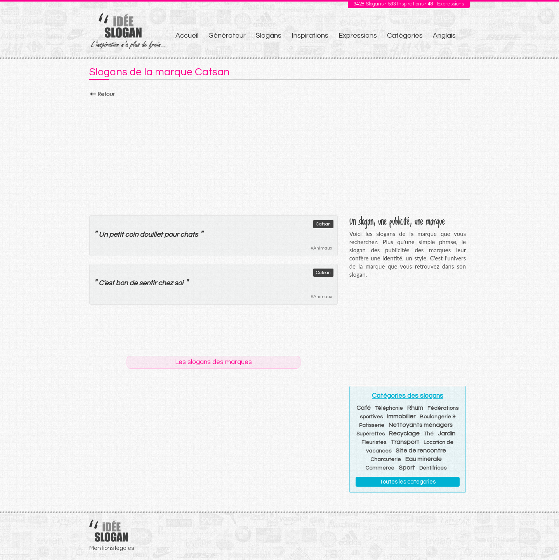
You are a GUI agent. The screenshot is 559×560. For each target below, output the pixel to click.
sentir (147, 283)
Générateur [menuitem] (227, 35)
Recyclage (404, 433)
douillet (151, 234)
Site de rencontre (421, 450)
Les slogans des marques (213, 362)
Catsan (323, 224)
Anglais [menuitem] (444, 35)
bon (122, 283)
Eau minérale (423, 459)
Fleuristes (373, 442)
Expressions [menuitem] (358, 35)
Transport (405, 442)
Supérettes (370, 434)
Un (103, 234)
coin (131, 234)
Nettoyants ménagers (421, 425)
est (109, 283)
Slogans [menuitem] (268, 35)
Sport (407, 468)
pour (171, 234)
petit (116, 234)
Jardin (446, 433)
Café (363, 408)
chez (165, 283)
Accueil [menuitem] (186, 35)
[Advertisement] (279, 154)
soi (178, 283)
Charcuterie (385, 459)
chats (189, 234)
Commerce (379, 468)
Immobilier (401, 416)
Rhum (415, 408)
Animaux (322, 248)
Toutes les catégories (407, 482)
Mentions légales (111, 548)
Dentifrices (432, 468)
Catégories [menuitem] (405, 35)
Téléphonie (389, 408)
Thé (429, 434)
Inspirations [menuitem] (310, 35)
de (133, 283)
